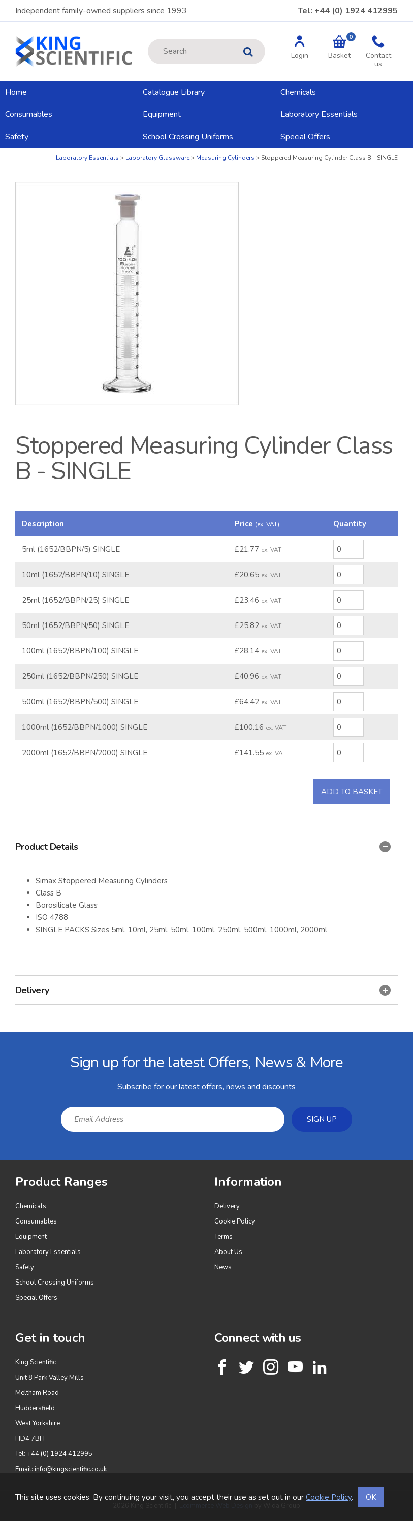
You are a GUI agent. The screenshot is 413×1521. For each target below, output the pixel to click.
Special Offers (305, 136)
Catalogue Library (174, 92)
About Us (228, 1252)
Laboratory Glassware (157, 158)
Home (16, 92)
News (223, 1267)
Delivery (203, 990)
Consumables (28, 114)
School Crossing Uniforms (188, 136)
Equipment (162, 114)
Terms (223, 1236)
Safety (16, 136)
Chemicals (298, 92)
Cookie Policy (234, 1221)
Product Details (203, 847)
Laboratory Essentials (319, 114)
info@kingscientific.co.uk (71, 1469)
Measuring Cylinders (225, 158)
